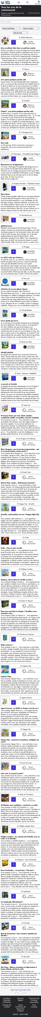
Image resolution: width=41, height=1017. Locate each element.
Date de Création (28, 28)
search (27, 2)
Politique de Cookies (7, 1006)
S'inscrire (37, 4)
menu (18, 2)
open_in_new (19, 37)
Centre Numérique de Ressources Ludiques (20, 1008)
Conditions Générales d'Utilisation (7, 1000)
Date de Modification (9, 28)
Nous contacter (34, 1006)
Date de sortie (18, 33)
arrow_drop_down (19, 28)
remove (38, 28)
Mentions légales (20, 999)
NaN (12, 990)
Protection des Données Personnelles (34, 1000)
